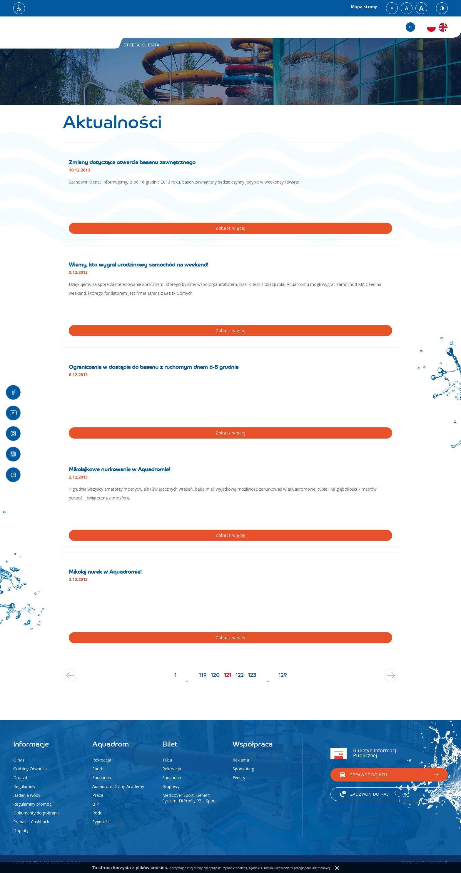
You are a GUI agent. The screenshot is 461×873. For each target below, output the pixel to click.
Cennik (305, 27)
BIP (95, 804)
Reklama (241, 760)
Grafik (373, 27)
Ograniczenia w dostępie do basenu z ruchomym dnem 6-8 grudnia (153, 367)
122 (254, 680)
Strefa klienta (227, 27)
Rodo (97, 813)
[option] (230, 60)
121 (232, 684)
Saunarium (102, 777)
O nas (18, 760)
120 (200, 680)
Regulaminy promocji (33, 804)
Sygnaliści (101, 821)
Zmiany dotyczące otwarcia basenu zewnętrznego (132, 162)
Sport (97, 769)
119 (173, 680)
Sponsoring (243, 769)
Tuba (167, 760)
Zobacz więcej (91, 228)
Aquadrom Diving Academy (118, 786)
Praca (97, 795)
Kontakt (340, 27)
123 (281, 680)
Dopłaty (21, 830)
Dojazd (20, 777)
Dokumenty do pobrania (36, 813)
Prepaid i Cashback (31, 821)
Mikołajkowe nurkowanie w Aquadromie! (119, 470)
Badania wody (26, 795)
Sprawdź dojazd (368, 772)
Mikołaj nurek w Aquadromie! (105, 572)
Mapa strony (363, 8)
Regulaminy (24, 786)
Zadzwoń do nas (369, 792)
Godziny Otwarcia (30, 769)
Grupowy (170, 786)
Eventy (239, 777)
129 (331, 684)
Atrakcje (271, 27)
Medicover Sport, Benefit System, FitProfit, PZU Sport (189, 798)
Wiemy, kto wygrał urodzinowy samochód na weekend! (138, 265)
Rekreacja (101, 760)
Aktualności (179, 27)
